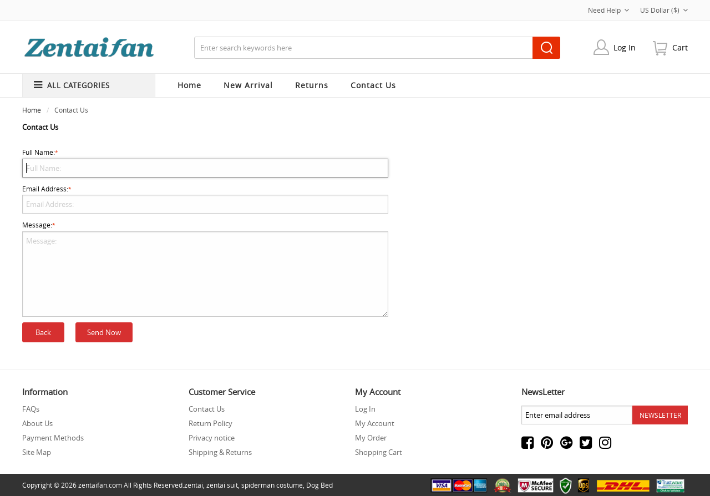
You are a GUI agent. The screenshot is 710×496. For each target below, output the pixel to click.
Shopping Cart (378, 452)
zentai (193, 484)
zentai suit (222, 484)
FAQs (30, 409)
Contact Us (207, 409)
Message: (205, 268)
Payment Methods (53, 438)
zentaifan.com (100, 484)
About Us (37, 423)
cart (680, 47)
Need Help (608, 10)
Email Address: (205, 199)
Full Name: (205, 163)
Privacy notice (212, 438)
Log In (624, 47)
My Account (374, 423)
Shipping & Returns (220, 452)
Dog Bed (319, 484)
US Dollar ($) (664, 10)
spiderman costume (272, 484)
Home (189, 85)
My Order (371, 438)
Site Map (36, 452)
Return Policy (210, 423)
